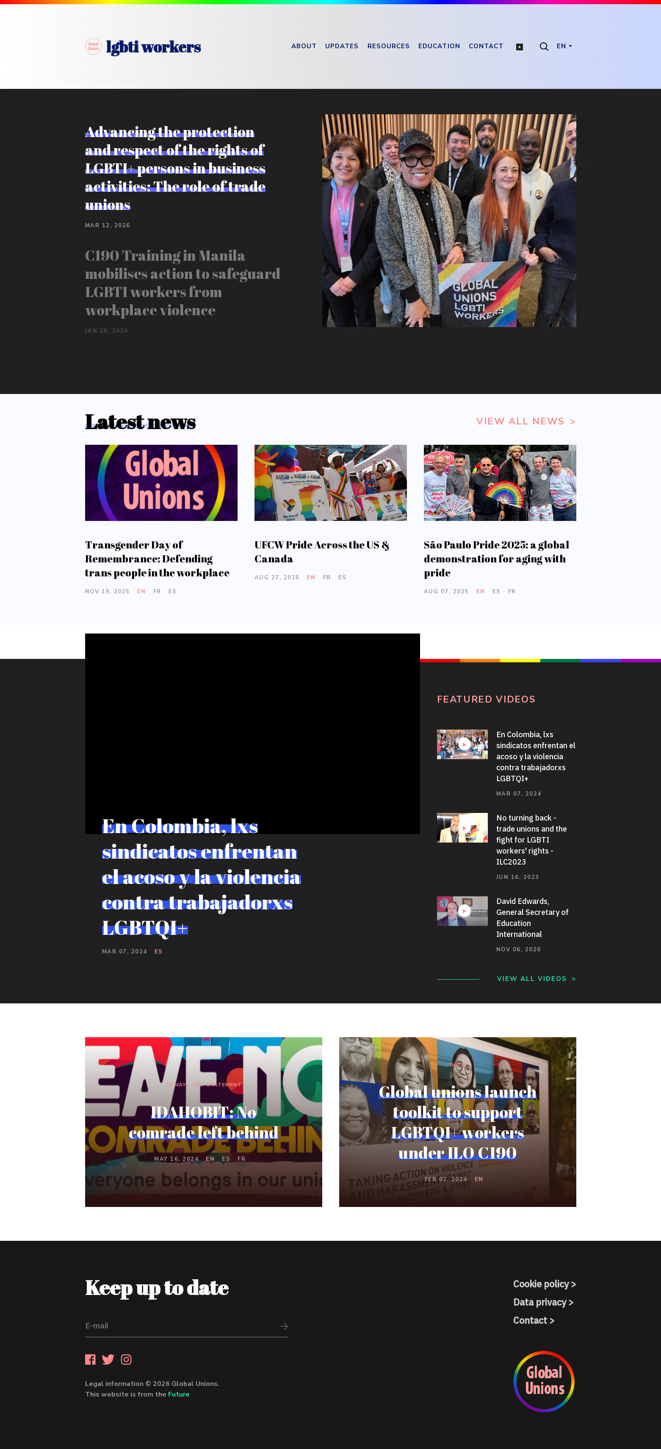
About (304, 46)
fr (157, 591)
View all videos (532, 979)
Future (179, 1394)
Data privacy (539, 1302)
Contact (486, 46)
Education (439, 46)
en (141, 591)
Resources (389, 46)
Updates (342, 46)
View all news (522, 421)
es (173, 591)
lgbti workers (143, 46)
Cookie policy (541, 1284)
